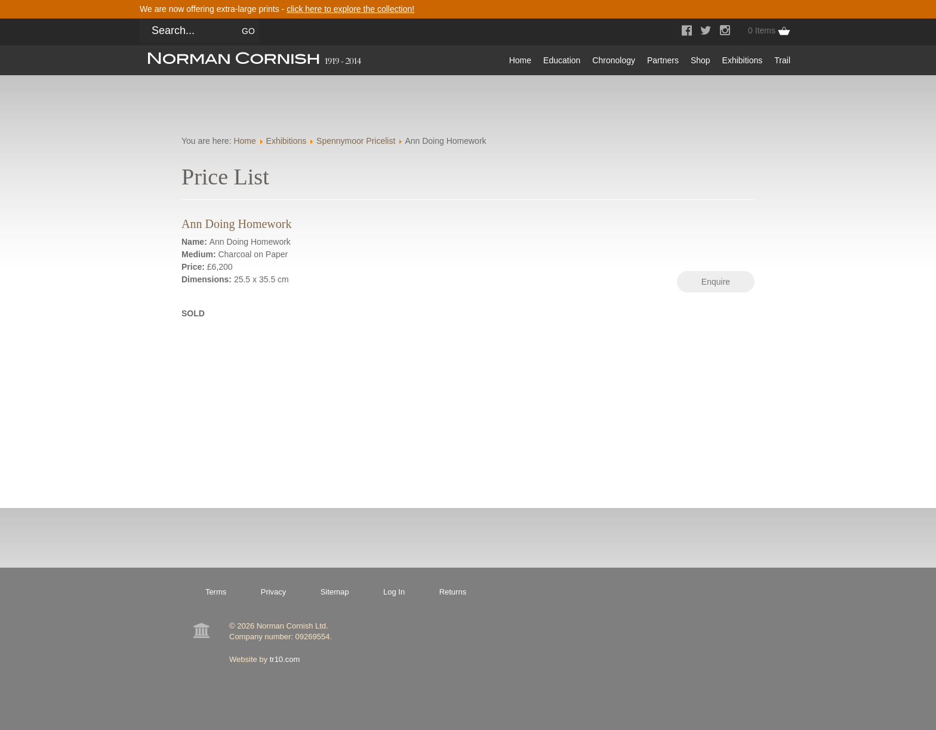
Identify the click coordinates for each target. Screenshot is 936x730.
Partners (663, 60)
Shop (700, 60)
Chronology (613, 60)
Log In (394, 591)
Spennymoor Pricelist (355, 141)
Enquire (715, 282)
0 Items (761, 30)
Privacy (274, 591)
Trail (782, 60)
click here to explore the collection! (350, 9)
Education (561, 60)
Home (520, 60)
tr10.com (285, 659)
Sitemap (335, 591)
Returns (453, 591)
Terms (215, 591)
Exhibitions (742, 60)
